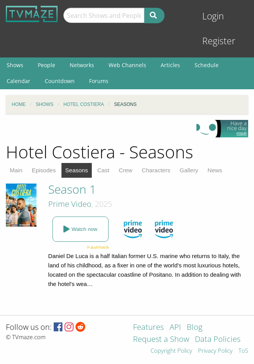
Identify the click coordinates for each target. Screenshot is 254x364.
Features (148, 327)
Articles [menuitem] (170, 65)
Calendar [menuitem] (18, 81)
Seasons (76, 170)
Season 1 (72, 189)
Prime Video (69, 204)
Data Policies (217, 339)
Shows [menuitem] (15, 65)
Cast (103, 170)
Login (213, 16)
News (215, 170)
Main (16, 170)
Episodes (44, 170)
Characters (156, 170)
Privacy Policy (215, 351)
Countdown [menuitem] (60, 81)
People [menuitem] (46, 65)
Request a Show (161, 339)
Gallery (189, 170)
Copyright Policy (171, 351)
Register (218, 41)
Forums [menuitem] (99, 81)
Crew (125, 170)
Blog (194, 327)
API (175, 327)
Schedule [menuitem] (206, 65)
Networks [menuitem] (82, 65)
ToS (243, 351)
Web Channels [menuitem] (127, 65)
